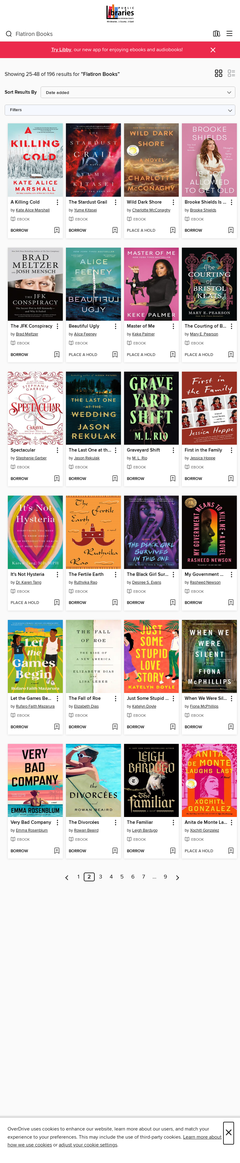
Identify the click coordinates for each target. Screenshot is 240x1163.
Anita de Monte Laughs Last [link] (206, 822)
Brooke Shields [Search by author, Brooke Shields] (203, 210)
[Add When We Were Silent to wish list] (231, 727)
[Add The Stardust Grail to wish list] (115, 231)
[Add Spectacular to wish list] (57, 479)
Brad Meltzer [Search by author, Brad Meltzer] (27, 334)
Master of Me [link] (141, 326)
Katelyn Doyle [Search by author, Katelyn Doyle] (144, 706)
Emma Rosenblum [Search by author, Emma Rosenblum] (32, 830)
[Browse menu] (229, 34)
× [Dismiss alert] (213, 50)
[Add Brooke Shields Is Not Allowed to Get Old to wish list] (231, 231)
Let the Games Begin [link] (32, 698)
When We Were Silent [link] (206, 698)
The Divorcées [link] (84, 822)
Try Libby (61, 50)
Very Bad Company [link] (31, 822)
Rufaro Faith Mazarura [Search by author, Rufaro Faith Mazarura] (35, 706)
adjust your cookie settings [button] (88, 1145)
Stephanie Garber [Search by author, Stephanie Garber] (31, 458)
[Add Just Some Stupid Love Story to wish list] (173, 727)
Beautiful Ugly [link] (84, 326)
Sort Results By (21, 92)
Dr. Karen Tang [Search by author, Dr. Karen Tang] (28, 582)
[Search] (9, 34)
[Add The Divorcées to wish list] (115, 851)
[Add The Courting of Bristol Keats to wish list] (231, 355)
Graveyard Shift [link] (143, 450)
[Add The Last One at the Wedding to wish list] (115, 479)
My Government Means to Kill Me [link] (206, 574)
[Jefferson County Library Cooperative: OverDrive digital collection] (120, 13)
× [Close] (228, 1133)
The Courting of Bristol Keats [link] (206, 326)
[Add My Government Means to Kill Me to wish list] (231, 603)
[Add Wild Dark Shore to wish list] (173, 231)
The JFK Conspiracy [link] (31, 326)
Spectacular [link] (23, 450)
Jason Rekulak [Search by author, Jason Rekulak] (87, 458)
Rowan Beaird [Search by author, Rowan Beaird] (86, 830)
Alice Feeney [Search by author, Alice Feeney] (85, 334)
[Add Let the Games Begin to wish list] (57, 727)
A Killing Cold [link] (25, 202)
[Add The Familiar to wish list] (173, 851)
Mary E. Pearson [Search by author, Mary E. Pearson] (204, 334)
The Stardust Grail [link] (88, 202)
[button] (218, 75)
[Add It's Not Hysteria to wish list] (57, 603)
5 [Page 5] (122, 876)
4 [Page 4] (111, 876)
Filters (16, 110)
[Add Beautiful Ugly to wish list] (115, 355)
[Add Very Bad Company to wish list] (57, 851)
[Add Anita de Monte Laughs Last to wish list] (231, 851)
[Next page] (178, 877)
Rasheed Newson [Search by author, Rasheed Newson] (205, 582)
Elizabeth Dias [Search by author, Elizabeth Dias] (86, 706)
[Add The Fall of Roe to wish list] (115, 727)
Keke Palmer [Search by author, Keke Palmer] (143, 334)
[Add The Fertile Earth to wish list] (115, 603)
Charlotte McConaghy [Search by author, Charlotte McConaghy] (151, 210)
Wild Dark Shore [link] (144, 202)
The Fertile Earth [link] (86, 574)
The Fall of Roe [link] (85, 698)
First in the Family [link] (203, 450)
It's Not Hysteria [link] (27, 574)
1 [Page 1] (78, 876)
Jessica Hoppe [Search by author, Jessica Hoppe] (202, 458)
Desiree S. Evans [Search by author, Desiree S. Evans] (146, 582)
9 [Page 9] (165, 876)
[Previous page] (67, 877)
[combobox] (107, 34)
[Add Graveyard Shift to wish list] (173, 479)
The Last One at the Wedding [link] (90, 450)
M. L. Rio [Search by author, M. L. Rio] (139, 458)
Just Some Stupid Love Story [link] (148, 698)
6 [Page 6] (133, 876)
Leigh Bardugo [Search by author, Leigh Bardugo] (145, 830)
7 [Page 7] (143, 876)
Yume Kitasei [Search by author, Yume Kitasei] (85, 210)
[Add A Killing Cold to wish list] (57, 231)
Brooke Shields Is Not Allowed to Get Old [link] (206, 202)
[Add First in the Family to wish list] (231, 479)
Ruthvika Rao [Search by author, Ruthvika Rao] (85, 582)
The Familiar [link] (140, 822)
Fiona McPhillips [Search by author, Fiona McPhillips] (204, 706)
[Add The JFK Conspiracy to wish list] (57, 355)
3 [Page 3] (100, 876)
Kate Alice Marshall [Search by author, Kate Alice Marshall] (33, 210)
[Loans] (216, 34)
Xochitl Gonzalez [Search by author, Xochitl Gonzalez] (204, 830)
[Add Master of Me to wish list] (173, 355)
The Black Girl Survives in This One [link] (148, 574)
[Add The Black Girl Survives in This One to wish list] (173, 603)
